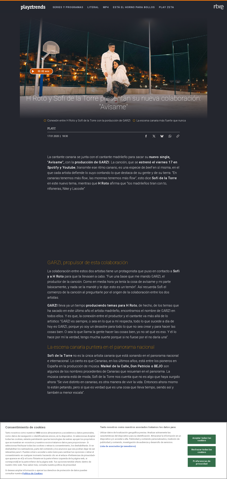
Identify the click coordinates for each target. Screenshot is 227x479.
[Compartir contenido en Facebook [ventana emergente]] (146, 135)
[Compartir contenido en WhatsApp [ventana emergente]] (170, 135)
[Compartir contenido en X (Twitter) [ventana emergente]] (154, 135)
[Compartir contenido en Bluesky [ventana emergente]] (162, 135)
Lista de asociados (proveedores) (118, 446)
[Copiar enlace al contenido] (178, 135)
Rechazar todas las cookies (201, 450)
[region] (113, 450)
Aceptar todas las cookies (201, 439)
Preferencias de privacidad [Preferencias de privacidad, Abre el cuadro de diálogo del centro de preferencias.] (201, 462)
